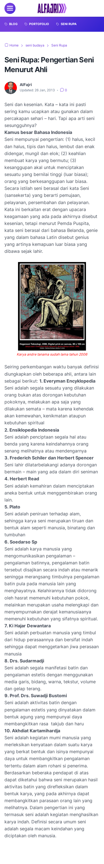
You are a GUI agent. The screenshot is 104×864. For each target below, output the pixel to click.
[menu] (10, 8)
